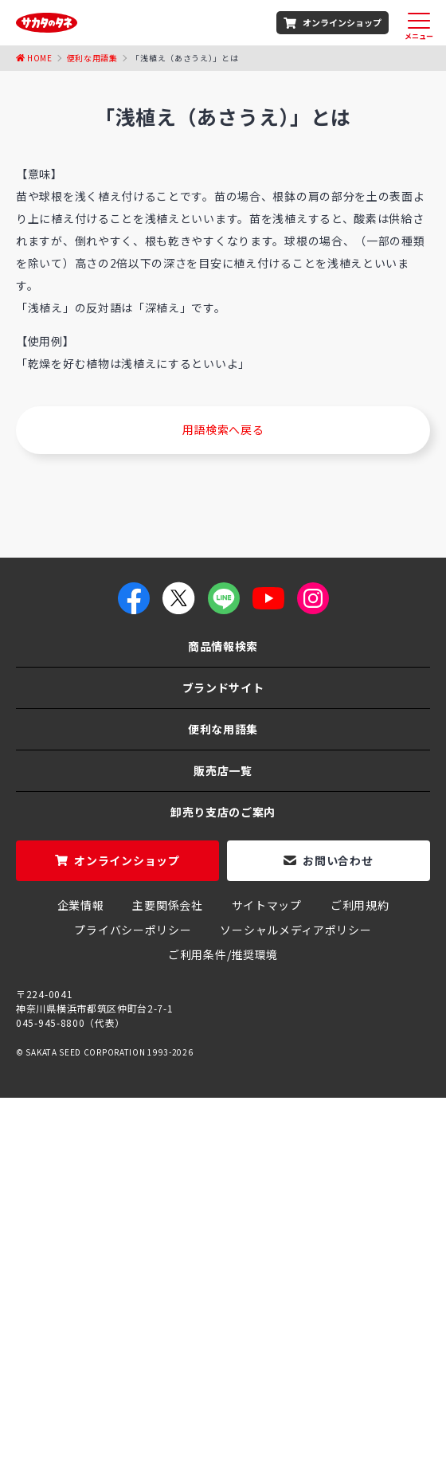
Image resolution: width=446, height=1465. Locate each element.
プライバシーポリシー (132, 930)
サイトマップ (267, 905)
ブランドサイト (223, 687)
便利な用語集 (223, 729)
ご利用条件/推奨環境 (223, 954)
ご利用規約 (360, 905)
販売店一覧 (223, 770)
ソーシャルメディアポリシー (295, 930)
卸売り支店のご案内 (223, 812)
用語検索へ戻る (223, 429)
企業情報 (80, 905)
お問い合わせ (338, 860)
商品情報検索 (223, 646)
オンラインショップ (342, 22)
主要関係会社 (167, 905)
